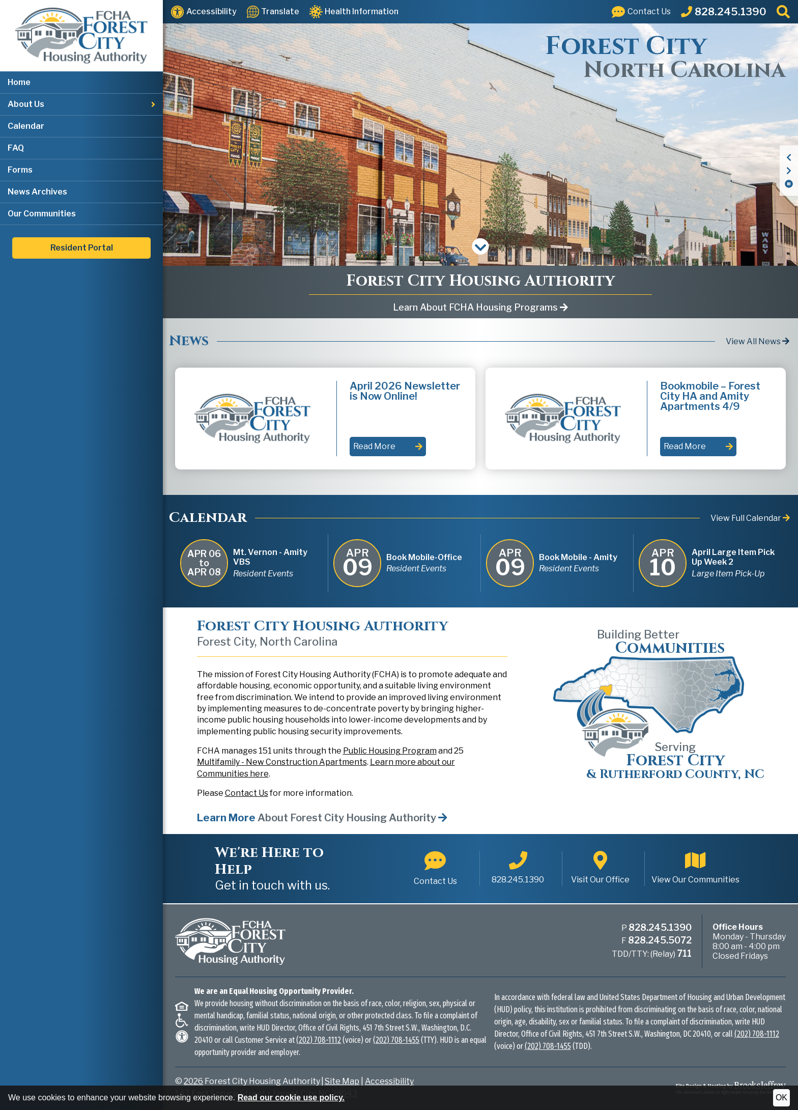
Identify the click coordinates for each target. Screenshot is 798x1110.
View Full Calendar (750, 518)
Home (19, 82)
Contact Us (246, 793)
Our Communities (42, 213)
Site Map (342, 1081)
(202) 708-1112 (318, 1040)
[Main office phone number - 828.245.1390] (518, 868)
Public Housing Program (390, 751)
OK (781, 1097)
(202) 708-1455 (396, 1040)
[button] (81, 105)
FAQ (16, 148)
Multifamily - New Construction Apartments (282, 762)
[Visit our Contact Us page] (641, 11)
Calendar (26, 126)
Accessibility (389, 1081)
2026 (193, 1081)
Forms (20, 170)
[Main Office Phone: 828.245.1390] (723, 11)
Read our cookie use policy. (291, 1097)
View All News (757, 341)
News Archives (37, 192)
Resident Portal (81, 248)
